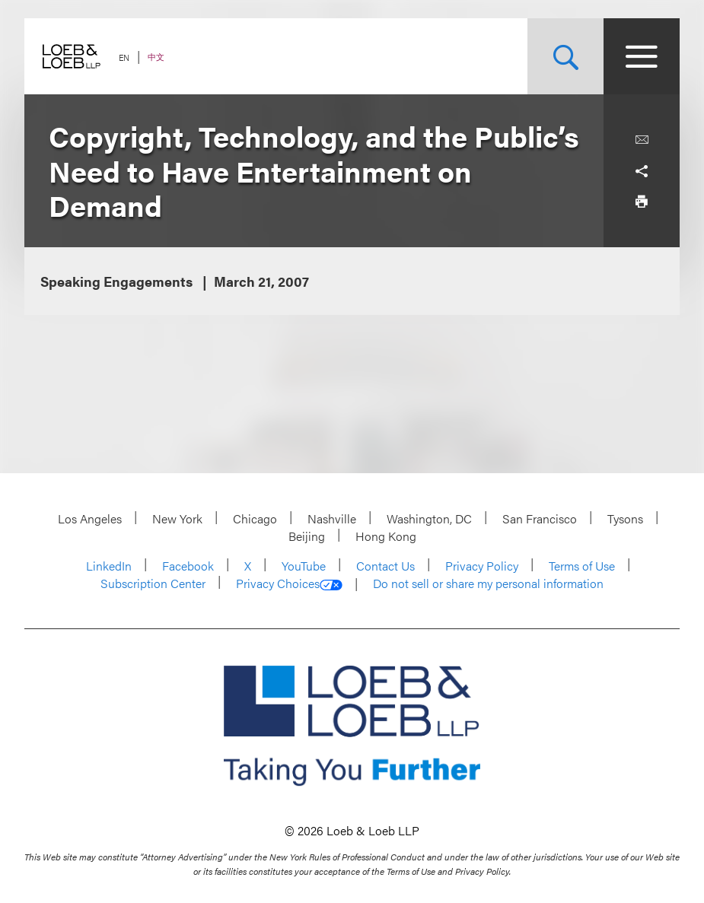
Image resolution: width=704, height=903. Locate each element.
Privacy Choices (289, 583)
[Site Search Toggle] (565, 56)
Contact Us (385, 565)
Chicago (255, 518)
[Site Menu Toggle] (642, 56)
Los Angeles (90, 518)
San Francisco (539, 518)
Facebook (188, 565)
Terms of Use (582, 565)
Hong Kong (385, 536)
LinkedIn (109, 565)
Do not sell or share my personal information (488, 583)
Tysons (625, 518)
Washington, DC (429, 518)
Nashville (331, 518)
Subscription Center (152, 583)
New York (177, 518)
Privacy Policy (481, 565)
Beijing (306, 536)
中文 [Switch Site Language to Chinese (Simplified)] (156, 56)
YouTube (304, 565)
